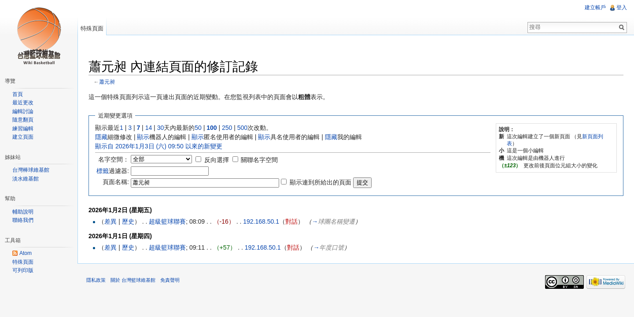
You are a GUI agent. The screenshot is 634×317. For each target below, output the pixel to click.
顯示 (143, 136)
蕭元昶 (107, 82)
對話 (291, 221)
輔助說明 (22, 212)
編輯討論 (22, 111)
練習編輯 (22, 128)
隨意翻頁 (22, 120)
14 (148, 127)
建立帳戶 (595, 7)
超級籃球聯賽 (167, 221)
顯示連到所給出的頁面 (320, 182)
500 (242, 127)
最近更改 (22, 103)
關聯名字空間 (259, 159)
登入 (621, 7)
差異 (110, 221)
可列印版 (22, 270)
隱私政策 (96, 280)
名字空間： (113, 159)
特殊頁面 (92, 28)
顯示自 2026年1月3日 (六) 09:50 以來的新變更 (158, 146)
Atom (25, 253)
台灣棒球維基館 (30, 170)
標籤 (102, 170)
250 (227, 127)
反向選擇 (216, 159)
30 (160, 127)
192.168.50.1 (261, 221)
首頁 (17, 94)
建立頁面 (22, 137)
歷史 (128, 221)
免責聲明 (170, 280)
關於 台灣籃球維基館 (133, 280)
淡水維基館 (25, 179)
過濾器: (112, 170)
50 (198, 127)
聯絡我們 (22, 220)
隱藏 (101, 136)
